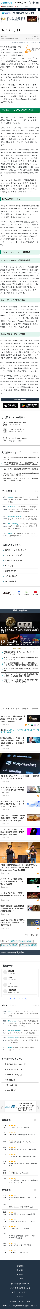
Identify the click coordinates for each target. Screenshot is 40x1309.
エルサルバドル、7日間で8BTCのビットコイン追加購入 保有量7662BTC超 (12, 922)
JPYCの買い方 (11, 581)
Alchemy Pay (13, 524)
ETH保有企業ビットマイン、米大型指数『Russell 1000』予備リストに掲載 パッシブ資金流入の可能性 (12, 741)
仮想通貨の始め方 (7, 6)
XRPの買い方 (10, 571)
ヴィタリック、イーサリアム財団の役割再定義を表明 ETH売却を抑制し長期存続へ (12, 832)
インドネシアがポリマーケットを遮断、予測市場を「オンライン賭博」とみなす (20, 777)
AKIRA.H (4, 36)
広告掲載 (20, 1266)
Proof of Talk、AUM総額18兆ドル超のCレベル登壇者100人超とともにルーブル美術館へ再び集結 (23, 509)
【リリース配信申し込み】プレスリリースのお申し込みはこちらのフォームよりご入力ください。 (25, 1108)
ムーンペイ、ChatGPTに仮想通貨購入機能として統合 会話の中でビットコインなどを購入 (12, 818)
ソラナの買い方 (11, 576)
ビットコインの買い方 (17, 429)
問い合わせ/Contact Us (20, 1284)
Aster (10, 533)
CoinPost (36, 36)
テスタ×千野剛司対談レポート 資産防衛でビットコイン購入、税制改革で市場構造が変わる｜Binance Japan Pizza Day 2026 (19, 867)
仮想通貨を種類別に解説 (17, 422)
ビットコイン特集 (21, 6)
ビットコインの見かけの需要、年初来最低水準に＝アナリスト (12, 894)
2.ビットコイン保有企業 (9, 945)
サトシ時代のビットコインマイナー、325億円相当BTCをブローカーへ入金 (13, 789)
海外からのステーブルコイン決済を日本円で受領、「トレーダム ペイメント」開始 (12, 803)
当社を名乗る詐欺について (20, 1288)
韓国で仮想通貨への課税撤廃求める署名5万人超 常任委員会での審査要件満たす (12, 908)
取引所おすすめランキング (15, 550)
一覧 (34, 452)
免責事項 (20, 1274)
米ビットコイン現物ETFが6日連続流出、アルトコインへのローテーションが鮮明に (12, 719)
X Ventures (12, 507)
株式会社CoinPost (15, 516)
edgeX (10, 497)
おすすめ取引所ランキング (18, 438)
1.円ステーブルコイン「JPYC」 (22, 941)
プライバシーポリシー (20, 1292)
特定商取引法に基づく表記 (20, 1301)
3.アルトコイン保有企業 (28, 945)
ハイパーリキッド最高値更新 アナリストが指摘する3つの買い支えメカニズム (12, 881)
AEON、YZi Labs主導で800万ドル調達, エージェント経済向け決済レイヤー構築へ (22, 526)
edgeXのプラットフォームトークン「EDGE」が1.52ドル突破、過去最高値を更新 (23, 499)
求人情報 (20, 1270)
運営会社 (20, 1296)
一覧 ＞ (35, 649)
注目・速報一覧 (31, 935)
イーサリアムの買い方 (13, 560)
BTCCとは (9, 566)
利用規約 (20, 1279)
